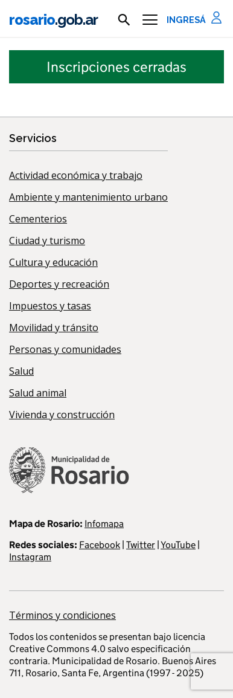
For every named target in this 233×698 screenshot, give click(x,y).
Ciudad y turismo (47, 240)
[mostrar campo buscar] (124, 20)
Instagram (30, 557)
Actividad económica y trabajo (75, 175)
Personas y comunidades (65, 349)
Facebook (99, 545)
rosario (53, 19)
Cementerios (38, 218)
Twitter (140, 545)
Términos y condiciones (62, 615)
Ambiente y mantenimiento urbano (88, 197)
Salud (21, 371)
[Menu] (150, 20)
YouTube (178, 545)
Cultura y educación (53, 262)
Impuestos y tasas (50, 305)
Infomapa (104, 523)
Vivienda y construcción (62, 414)
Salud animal (37, 392)
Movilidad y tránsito (53, 327)
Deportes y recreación (59, 284)
